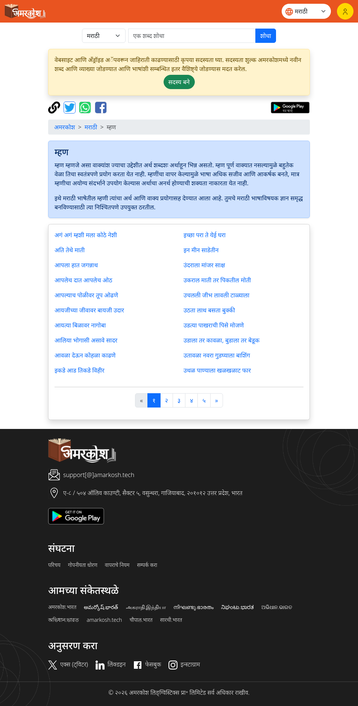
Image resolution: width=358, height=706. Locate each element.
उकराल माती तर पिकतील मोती (217, 280)
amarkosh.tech (104, 619)
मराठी (91, 127)
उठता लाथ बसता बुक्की (209, 310)
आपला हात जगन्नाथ (76, 265)
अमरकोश (64, 127)
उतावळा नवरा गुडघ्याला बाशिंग (217, 355)
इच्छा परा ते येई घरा (205, 235)
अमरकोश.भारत (62, 607)
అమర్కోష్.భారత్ (101, 607)
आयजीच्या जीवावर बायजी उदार (89, 310)
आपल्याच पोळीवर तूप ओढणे (86, 295)
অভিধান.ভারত (63, 619)
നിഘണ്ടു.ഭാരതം (193, 607)
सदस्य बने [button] (179, 82)
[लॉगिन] (345, 11)
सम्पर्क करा (147, 565)
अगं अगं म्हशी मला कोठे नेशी (86, 235)
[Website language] (306, 11)
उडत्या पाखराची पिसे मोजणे (214, 325)
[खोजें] (192, 36)
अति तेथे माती (70, 250)
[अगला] (216, 400)
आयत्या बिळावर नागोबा (80, 325)
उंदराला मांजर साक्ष (204, 265)
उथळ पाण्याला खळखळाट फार (217, 370)
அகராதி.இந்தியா (146, 607)
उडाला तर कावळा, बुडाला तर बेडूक (221, 340)
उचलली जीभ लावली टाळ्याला (216, 295)
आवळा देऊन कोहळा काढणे (85, 355)
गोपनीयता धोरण (82, 565)
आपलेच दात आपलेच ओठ (83, 280)
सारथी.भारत (171, 619)
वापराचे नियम (117, 565)
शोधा (265, 36)
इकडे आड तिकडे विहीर (79, 370)
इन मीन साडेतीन (201, 250)
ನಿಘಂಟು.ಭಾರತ (237, 607)
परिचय (54, 565)
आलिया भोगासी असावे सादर (86, 340)
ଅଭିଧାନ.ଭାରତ (276, 607)
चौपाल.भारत (140, 619)
